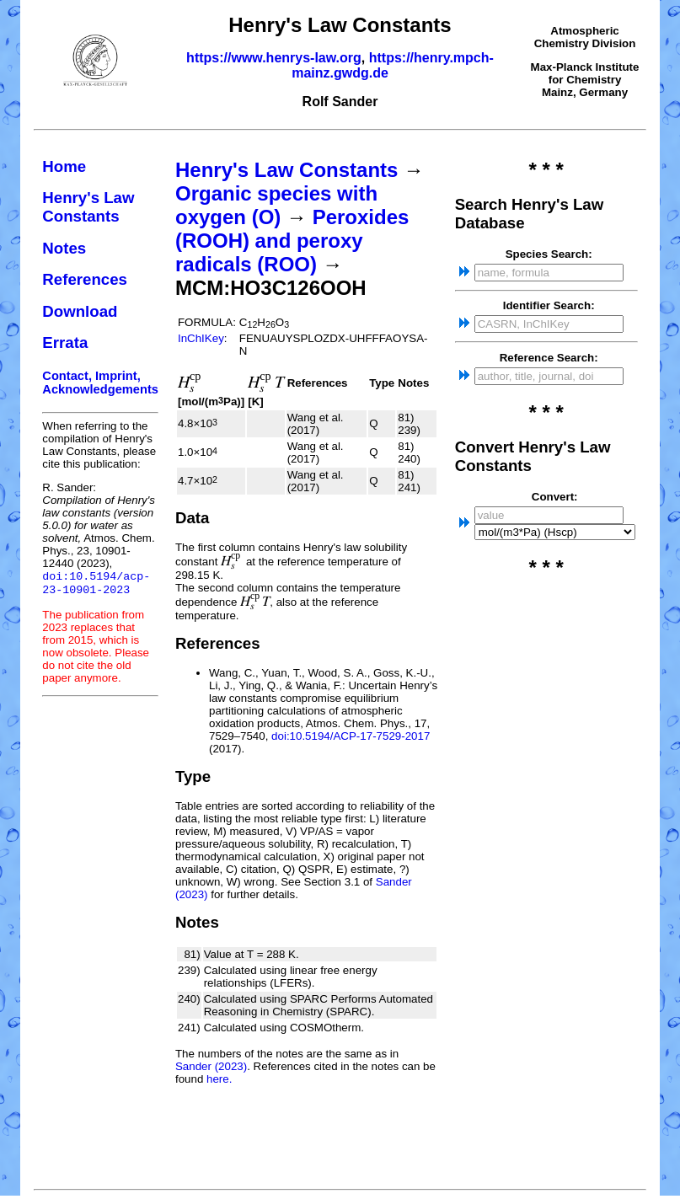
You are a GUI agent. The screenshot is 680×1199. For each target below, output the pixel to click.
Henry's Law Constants (88, 207)
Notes (64, 248)
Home (64, 166)
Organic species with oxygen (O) (276, 205)
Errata (65, 342)
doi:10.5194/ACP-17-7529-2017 (350, 736)
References (84, 279)
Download (79, 311)
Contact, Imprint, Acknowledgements (100, 382)
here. (219, 1079)
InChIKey (201, 338)
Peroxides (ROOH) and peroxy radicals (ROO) (292, 241)
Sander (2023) (211, 1066)
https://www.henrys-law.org (273, 58)
